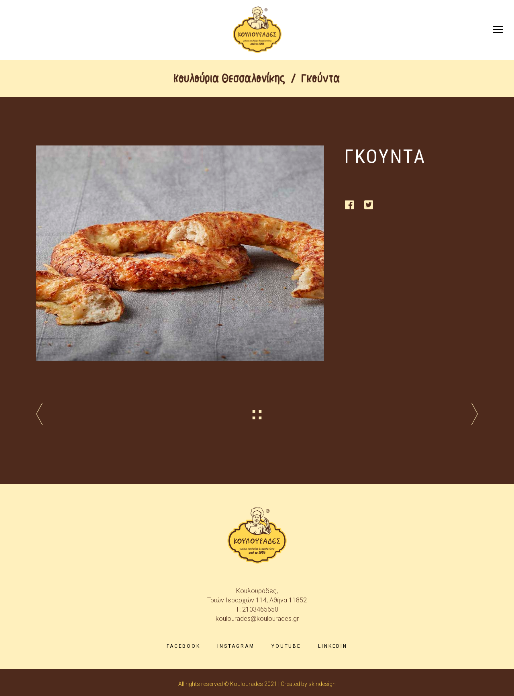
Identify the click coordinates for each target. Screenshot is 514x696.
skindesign (322, 684)
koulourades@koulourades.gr (257, 618)
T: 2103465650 (257, 609)
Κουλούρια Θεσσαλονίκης (230, 78)
